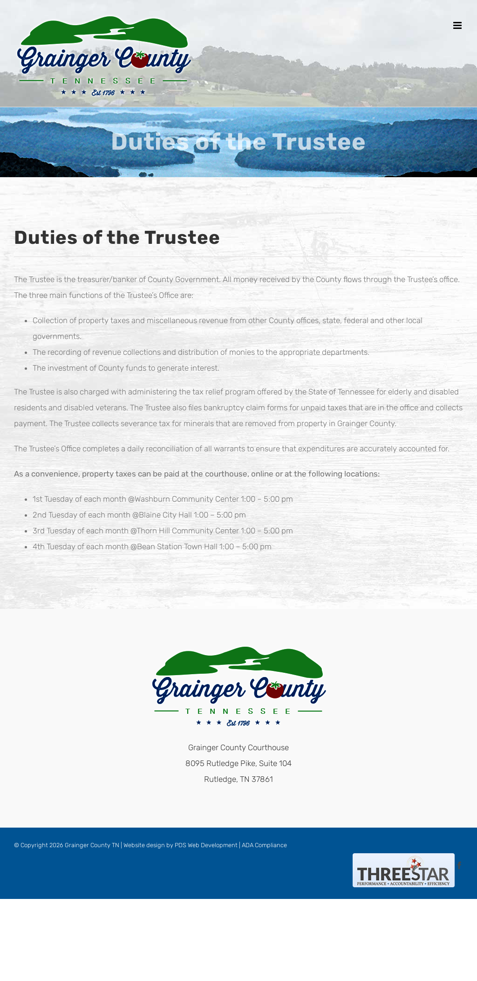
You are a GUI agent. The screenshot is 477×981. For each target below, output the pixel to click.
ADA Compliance (264, 845)
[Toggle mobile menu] (458, 25)
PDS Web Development (206, 845)
